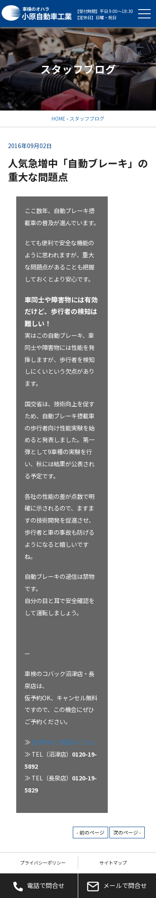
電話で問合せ (38, 886)
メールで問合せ (117, 886)
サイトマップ (113, 862)
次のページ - (127, 832)
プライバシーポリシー (43, 862)
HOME (58, 118)
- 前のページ (90, 832)
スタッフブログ (86, 118)
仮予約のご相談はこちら (64, 741)
